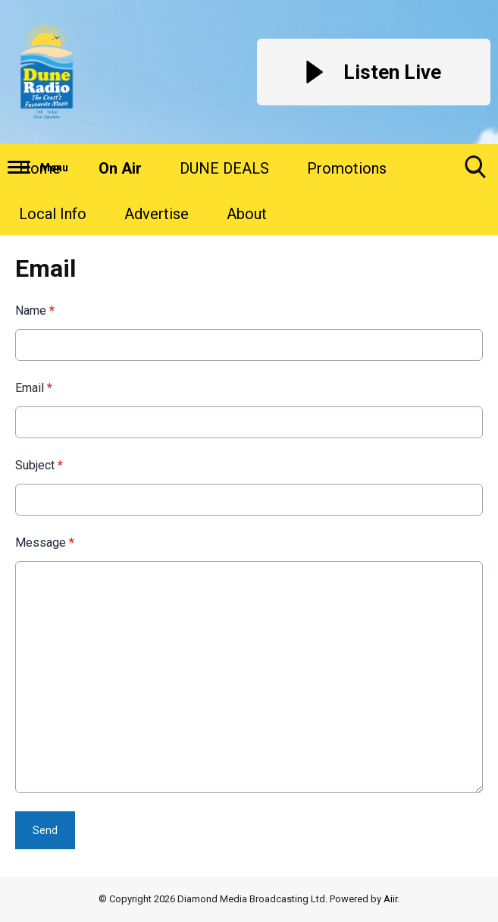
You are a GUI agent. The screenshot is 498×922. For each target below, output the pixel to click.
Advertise (156, 214)
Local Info (52, 214)
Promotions (347, 168)
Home (40, 168)
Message (44, 542)
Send (45, 830)
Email (33, 388)
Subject (39, 465)
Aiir (390, 899)
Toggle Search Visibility (475, 172)
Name (35, 310)
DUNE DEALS (224, 168)
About (247, 214)
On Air (120, 168)
